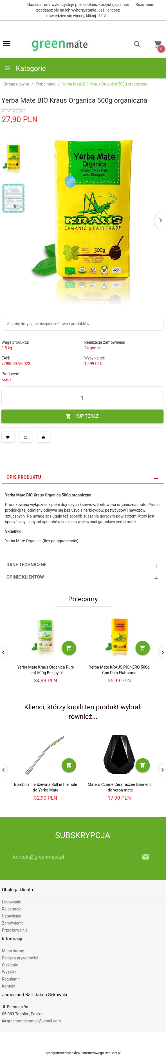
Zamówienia (12, 923)
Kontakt (8, 986)
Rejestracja (11, 909)
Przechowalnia (15, 930)
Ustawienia (11, 916)
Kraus (6, 379)
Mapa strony (13, 951)
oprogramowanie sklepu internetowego (75, 1053)
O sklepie (10, 965)
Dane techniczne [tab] (26, 564)
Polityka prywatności (20, 958)
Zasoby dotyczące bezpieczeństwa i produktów (48, 323)
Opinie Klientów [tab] (25, 577)
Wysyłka (9, 972)
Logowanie (11, 902)
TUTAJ (103, 16)
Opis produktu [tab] (23, 477)
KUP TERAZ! (82, 416)
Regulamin (11, 979)
